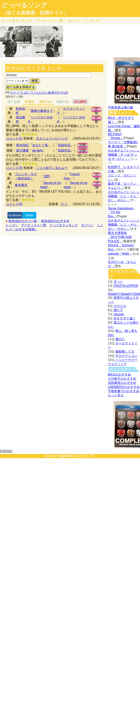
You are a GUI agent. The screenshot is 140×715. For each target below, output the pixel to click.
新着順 (29, 101)
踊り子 (118, 310)
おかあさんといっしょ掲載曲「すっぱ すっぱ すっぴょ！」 (123, 154)
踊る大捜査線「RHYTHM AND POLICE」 (120, 237)
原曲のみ (62, 101)
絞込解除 (80, 101)
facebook (14, 215)
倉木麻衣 (21, 185)
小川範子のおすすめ (122, 378)
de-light (37, 150)
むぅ (64, 204)
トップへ (11, 225)
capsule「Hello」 (120, 253)
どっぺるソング (24, 5)
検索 (35, 80)
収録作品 (64, 145)
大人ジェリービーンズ (52, 138)
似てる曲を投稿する (21, 87)
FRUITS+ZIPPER (126, 285)
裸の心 (120, 339)
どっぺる (17, 21)
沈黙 (46, 176)
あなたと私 (40, 145)
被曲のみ (45, 101)
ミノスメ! (92, 21)
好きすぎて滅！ (125, 318)
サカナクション (126, 355)
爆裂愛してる (124, 351)
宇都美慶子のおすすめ (123, 391)
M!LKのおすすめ (119, 374)
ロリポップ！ (86, 456)
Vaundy (119, 314)
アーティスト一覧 (33, 225)
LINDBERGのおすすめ (124, 387)
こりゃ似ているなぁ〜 (52, 168)
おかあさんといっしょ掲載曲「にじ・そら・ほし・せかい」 (123, 196)
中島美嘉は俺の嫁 (120, 107)
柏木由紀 (22, 145)
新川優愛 (22, 150)
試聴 (96, 109)
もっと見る (116, 395)
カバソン (74, 21)
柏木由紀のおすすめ (55, 221)
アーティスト (49, 21)
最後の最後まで (42, 110)
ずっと (118, 281)
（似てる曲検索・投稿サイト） (35, 12)
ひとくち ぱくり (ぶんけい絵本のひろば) (39, 92)
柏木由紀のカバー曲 (22, 221)
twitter (29, 215)
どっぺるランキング (63, 225)
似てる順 (13, 101)
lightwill (66, 456)
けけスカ (120, 306)
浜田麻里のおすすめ (122, 382)
